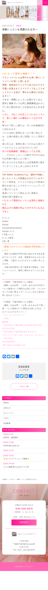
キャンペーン (8, 413)
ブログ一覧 (24, 386)
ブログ (6, 418)
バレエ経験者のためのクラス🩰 (24, 465)
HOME (4, 479)
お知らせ (6, 408)
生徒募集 (6, 423)
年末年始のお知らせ (24, 443)
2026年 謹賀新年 (24, 435)
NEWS (6, 403)
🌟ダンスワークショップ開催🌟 (24, 457)
